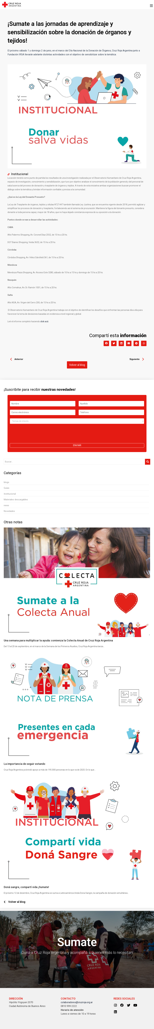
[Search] (74, 462)
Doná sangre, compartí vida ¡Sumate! (26, 887)
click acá (44, 321)
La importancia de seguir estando (24, 763)
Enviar (77, 445)
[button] (88, 6)
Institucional (20, 174)
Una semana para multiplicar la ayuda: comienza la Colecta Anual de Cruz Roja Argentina (58, 640)
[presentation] (32, 438)
